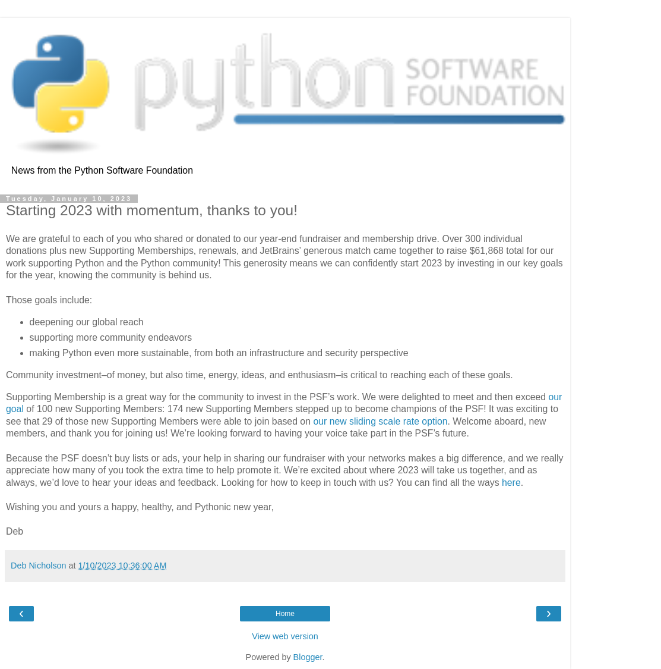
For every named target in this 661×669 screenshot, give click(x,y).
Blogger (307, 657)
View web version (285, 636)
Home (285, 614)
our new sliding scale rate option (380, 421)
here (511, 483)
